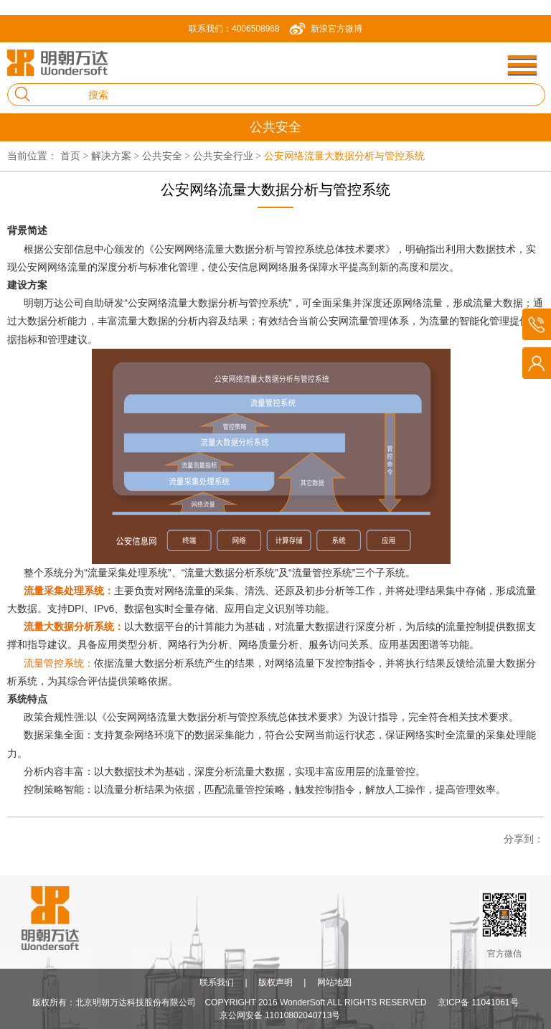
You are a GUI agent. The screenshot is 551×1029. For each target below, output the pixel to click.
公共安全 (167, 155)
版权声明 (275, 982)
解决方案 (116, 155)
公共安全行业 (228, 155)
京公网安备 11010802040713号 (280, 1015)
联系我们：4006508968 (234, 29)
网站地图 (334, 982)
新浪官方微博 (336, 29)
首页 (75, 155)
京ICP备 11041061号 (478, 1002)
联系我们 (216, 982)
